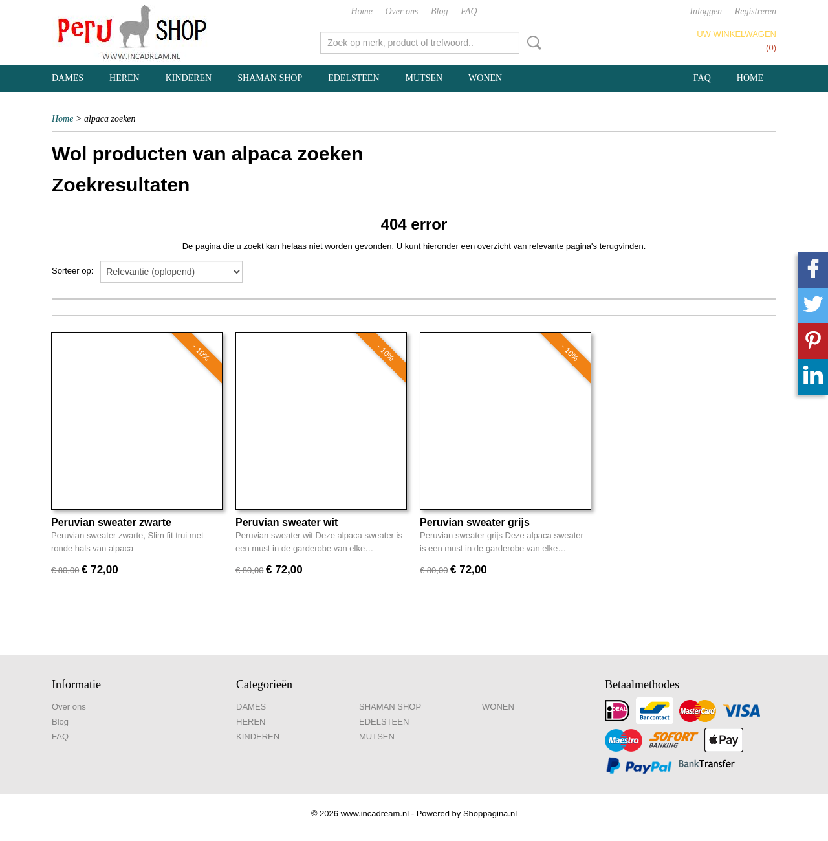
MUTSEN (424, 78)
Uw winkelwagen (736, 34)
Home (361, 11)
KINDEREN (189, 78)
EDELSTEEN (353, 78)
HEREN (124, 78)
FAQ (469, 11)
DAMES (67, 78)
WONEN (485, 78)
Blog (439, 11)
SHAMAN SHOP (269, 78)
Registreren (755, 11)
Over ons (402, 11)
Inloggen (706, 11)
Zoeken (531, 42)
